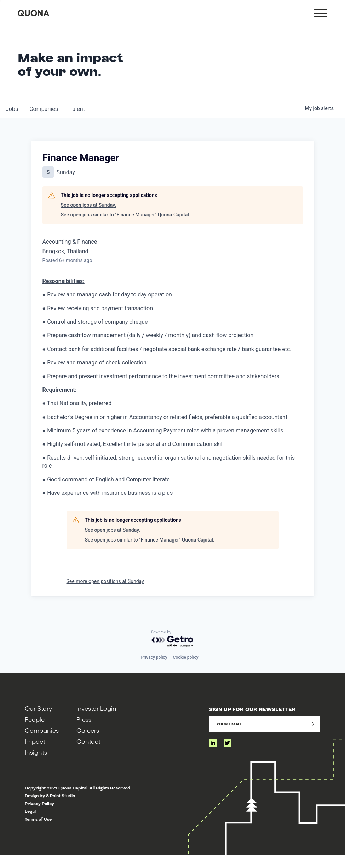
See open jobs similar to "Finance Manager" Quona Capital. (125, 214)
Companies (42, 730)
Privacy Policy (39, 803)
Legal (30, 811)
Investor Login (96, 708)
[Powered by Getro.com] (172, 639)
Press (83, 719)
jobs (12, 109)
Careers (87, 730)
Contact (88, 741)
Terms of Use (38, 819)
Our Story (38, 708)
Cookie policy (186, 657)
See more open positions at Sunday (105, 581)
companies (43, 109)
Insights (36, 752)
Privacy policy (154, 657)
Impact (35, 741)
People (35, 719)
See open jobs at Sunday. (88, 205)
